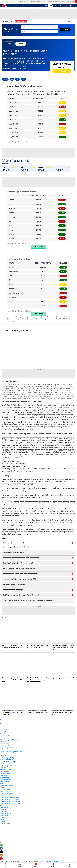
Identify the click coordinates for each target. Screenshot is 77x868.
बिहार (10, 280)
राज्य (17, 79)
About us (3, 720)
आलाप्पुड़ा (12, 217)
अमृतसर (11, 226)
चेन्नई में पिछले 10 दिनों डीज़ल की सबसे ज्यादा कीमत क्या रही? (21, 558)
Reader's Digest (5, 780)
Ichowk (2, 819)
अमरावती (11, 221)
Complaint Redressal (7, 726)
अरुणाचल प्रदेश (13, 271)
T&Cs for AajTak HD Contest (10, 740)
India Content (5, 811)
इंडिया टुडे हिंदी (38, 1)
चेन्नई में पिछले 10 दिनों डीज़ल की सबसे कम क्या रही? (18, 563)
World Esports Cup (6, 760)
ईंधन (12, 21)
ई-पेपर (23, 1)
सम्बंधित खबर (7, 618)
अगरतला (11, 200)
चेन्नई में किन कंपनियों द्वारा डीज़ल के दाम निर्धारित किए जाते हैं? (21, 595)
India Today (32, 1)
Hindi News (5, 21)
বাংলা (27, 1)
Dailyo (2, 817)
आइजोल (11, 213)
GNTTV (43, 1)
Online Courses (5, 746)
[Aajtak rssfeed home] (1, 855)
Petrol (9, 44)
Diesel (21, 44)
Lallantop (63, 1)
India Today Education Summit (10, 804)
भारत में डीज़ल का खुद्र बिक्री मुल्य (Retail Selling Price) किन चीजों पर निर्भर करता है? (28, 600)
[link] (75, 1)
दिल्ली (10, 302)
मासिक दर (5, 79)
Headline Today (5, 813)
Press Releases (5, 738)
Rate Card (3, 730)
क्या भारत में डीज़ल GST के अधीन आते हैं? (15, 584)
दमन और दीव (13, 297)
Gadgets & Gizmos (6, 786)
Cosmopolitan (5, 774)
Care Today (4, 808)
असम (10, 276)
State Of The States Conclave (10, 802)
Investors (3, 728)
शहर (12, 79)
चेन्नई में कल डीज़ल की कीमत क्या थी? (14, 552)
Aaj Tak (19, 1)
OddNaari (3, 776)
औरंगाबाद (12, 238)
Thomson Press (5, 770)
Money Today (4, 778)
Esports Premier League (8, 762)
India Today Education (7, 748)
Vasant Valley (4, 744)
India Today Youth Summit (9, 800)
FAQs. (23, 79)
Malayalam (49, 1)
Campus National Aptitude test (11, 752)
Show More (38, 246)
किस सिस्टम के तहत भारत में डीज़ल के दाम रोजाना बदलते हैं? (20, 574)
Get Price (65, 29)
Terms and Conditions (7, 734)
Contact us (3, 722)
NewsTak (69, 1)
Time (2, 784)
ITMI (1, 750)
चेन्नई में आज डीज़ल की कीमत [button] (20, 21)
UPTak (73, 1)
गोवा (10, 306)
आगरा (10, 204)
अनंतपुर (11, 230)
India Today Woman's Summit (10, 798)
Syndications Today (51, 861)
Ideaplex (3, 796)
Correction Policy (6, 736)
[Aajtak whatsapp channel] (1, 845)
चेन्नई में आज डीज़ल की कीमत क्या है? (14, 543)
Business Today (56, 1)
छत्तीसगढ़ (11, 289)
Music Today (4, 782)
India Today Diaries (6, 766)
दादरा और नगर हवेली (15, 293)
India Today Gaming (7, 758)
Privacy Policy (4, 732)
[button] (69, 865)
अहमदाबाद (12, 208)
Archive (2, 821)
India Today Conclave (7, 794)
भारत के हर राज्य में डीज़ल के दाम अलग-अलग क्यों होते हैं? (20, 579)
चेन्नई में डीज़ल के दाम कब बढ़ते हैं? (13, 590)
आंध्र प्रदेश (12, 267)
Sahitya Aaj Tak (5, 790)
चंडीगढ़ (11, 284)
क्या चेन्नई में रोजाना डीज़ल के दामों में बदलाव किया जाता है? (20, 568)
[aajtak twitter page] (1, 852)
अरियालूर (11, 234)
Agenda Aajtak (5, 792)
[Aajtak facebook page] (1, 848)
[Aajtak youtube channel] (1, 858)
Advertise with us (6, 724)
